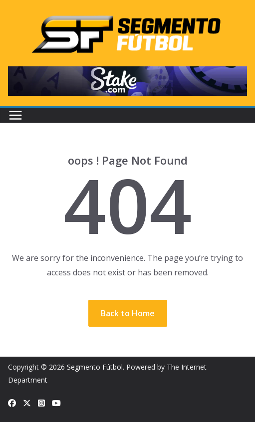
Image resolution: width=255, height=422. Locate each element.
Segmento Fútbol (95, 367)
